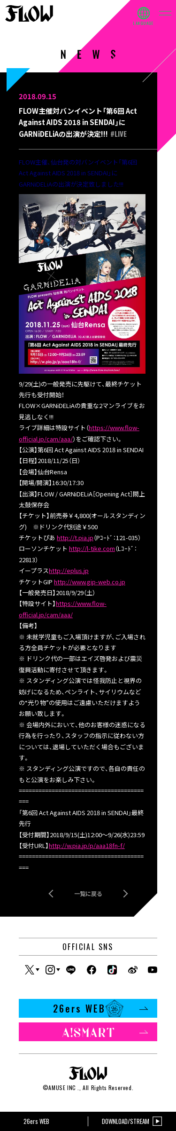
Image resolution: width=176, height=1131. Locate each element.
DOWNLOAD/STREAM (132, 1121)
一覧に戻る (88, 893)
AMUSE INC (62, 1088)
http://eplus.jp (69, 570)
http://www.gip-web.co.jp (89, 581)
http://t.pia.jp (75, 537)
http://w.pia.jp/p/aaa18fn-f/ (87, 845)
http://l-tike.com (92, 548)
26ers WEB (100, 1008)
